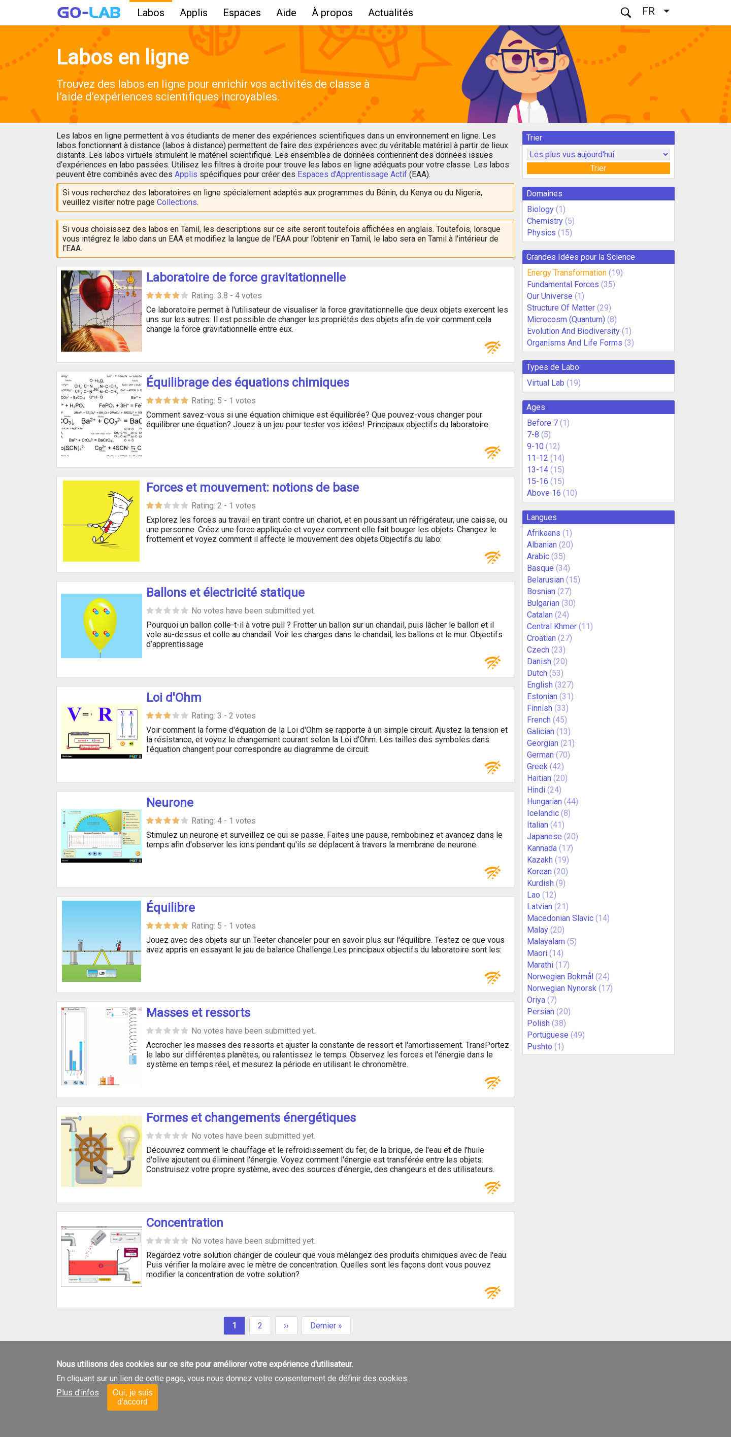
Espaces (242, 13)
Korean (539, 871)
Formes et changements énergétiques (251, 1118)
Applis (194, 13)
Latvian (539, 906)
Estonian (542, 696)
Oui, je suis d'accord (132, 1397)
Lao (533, 895)
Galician (540, 731)
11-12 (537, 458)
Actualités (390, 13)
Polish (538, 1023)
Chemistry (545, 221)
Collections (177, 202)
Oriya (536, 1000)
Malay (537, 930)
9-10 (535, 446)
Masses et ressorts (198, 1013)
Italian (537, 825)
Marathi (540, 965)
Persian (540, 1011)
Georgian (542, 743)
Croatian (541, 638)
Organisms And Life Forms (574, 343)
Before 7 (542, 423)
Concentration (184, 1223)
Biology (540, 209)
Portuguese (548, 1035)
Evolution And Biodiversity (573, 331)
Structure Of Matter (561, 308)
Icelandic (543, 813)
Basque (540, 568)
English (540, 685)
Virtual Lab (545, 383)
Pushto (539, 1046)
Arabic (538, 556)
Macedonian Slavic (560, 918)
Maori (537, 953)
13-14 (537, 469)
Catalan (540, 615)
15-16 (537, 481)
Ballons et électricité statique (225, 593)
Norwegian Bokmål (560, 976)
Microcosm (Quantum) (566, 319)
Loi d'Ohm (174, 698)
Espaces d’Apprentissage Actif (352, 174)
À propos (332, 13)
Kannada (542, 848)
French (539, 720)
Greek (537, 766)
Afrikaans (543, 533)
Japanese (544, 836)
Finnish (539, 708)
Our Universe (550, 296)
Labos (150, 13)
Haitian (539, 778)
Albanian (542, 545)
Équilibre (170, 908)
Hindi (536, 790)
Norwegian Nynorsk (561, 988)
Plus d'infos (77, 1392)
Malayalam (546, 941)
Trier (598, 168)
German (540, 755)
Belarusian (545, 580)
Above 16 (544, 493)
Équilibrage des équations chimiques (247, 382)
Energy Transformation (567, 273)
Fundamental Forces (563, 284)
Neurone (169, 803)
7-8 (533, 434)
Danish (539, 661)
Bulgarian (543, 603)
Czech (538, 650)
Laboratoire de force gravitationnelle (246, 277)
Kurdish (540, 883)
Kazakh (540, 860)
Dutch (537, 673)
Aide (286, 13)
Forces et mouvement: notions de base (252, 488)
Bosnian (541, 591)
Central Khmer (552, 626)
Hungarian (544, 801)
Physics (541, 232)
